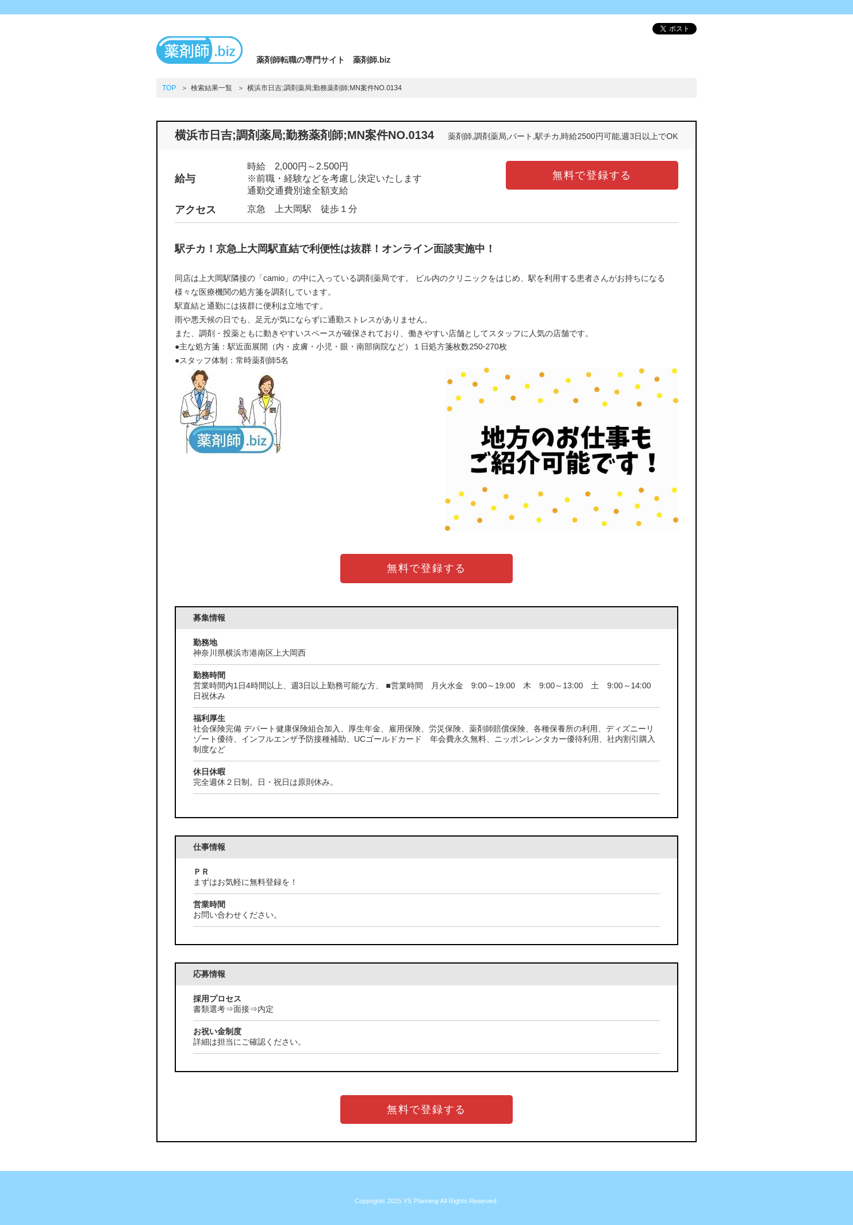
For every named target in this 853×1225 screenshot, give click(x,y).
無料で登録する (592, 175)
